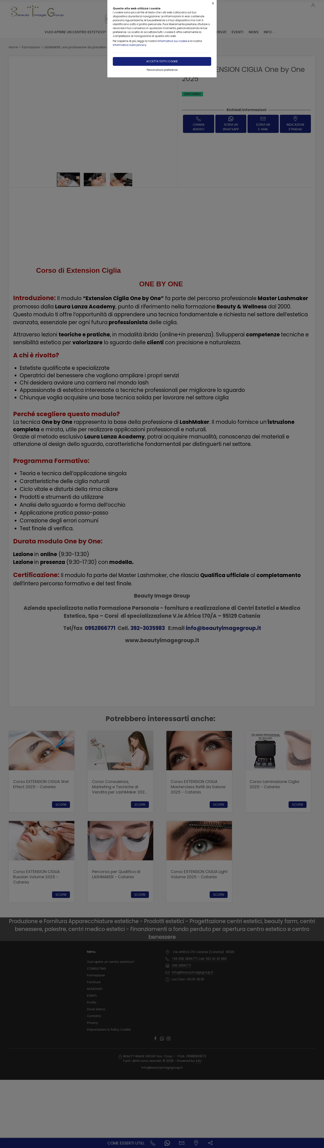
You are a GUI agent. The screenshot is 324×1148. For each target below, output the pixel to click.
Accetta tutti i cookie (162, 61)
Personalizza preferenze (162, 70)
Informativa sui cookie (172, 41)
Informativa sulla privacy (129, 45)
